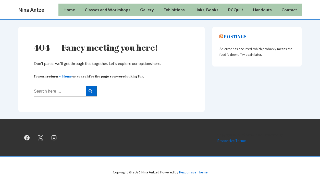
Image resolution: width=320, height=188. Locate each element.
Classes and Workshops (107, 9)
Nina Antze (31, 10)
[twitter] (40, 137)
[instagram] (54, 137)
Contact (289, 9)
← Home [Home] (65, 76)
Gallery (147, 9)
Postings (235, 36)
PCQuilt (235, 9)
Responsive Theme (231, 141)
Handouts (262, 9)
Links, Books (206, 9)
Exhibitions (174, 9)
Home (69, 9)
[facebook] (27, 137)
